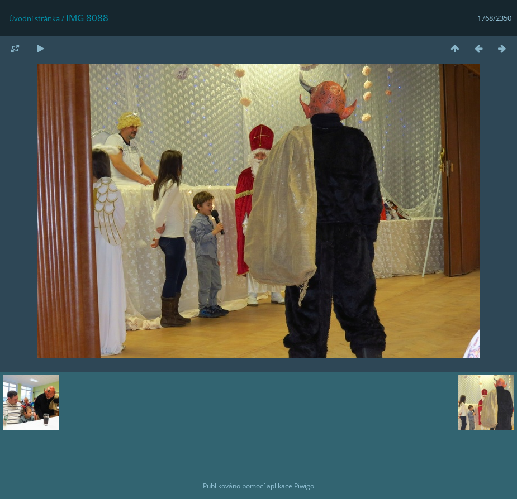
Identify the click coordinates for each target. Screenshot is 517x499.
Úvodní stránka (34, 18)
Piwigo (304, 486)
